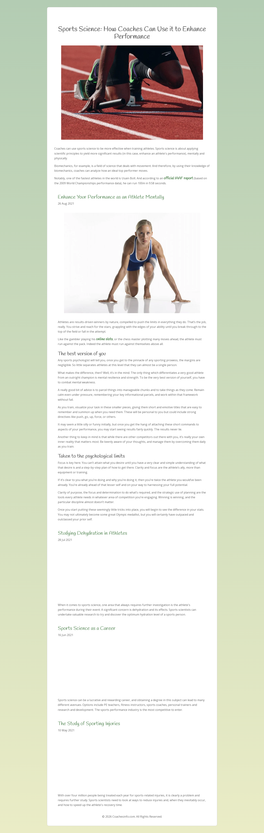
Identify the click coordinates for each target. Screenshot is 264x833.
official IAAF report (178, 178)
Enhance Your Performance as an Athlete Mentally (111, 197)
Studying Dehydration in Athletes (92, 533)
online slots (104, 339)
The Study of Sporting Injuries (89, 723)
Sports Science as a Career (86, 628)
